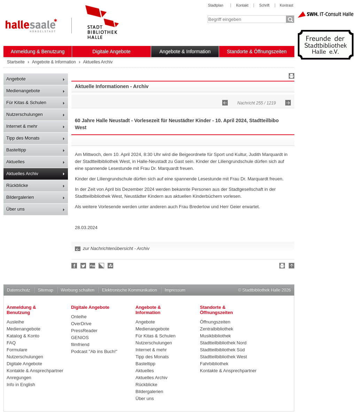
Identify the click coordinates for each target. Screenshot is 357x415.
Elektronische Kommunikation (129, 290)
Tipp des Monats (23, 138)
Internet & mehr (22, 126)
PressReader (84, 330)
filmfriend (80, 344)
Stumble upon (111, 265)
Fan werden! (74, 265)
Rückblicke (17, 185)
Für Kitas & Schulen (26, 102)
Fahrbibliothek (214, 363)
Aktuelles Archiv (22, 173)
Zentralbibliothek (216, 328)
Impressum (175, 290)
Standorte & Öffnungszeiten (257, 51)
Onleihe (79, 316)
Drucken (290, 77)
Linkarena (102, 265)
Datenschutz (18, 290)
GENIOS (80, 337)
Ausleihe (15, 321)
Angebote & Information (185, 51)
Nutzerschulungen (24, 114)
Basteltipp (16, 149)
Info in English (21, 384)
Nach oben (290, 267)
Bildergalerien (20, 197)
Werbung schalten (77, 290)
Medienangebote (23, 90)
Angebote (16, 78)
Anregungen (19, 377)
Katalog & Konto (23, 335)
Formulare (17, 349)
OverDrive (81, 323)
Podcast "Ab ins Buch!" (94, 351)
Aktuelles (15, 161)
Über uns (15, 209)
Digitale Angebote (111, 51)
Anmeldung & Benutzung (38, 51)
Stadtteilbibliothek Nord (223, 342)
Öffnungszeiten (215, 321)
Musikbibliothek (215, 335)
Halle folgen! (83, 265)
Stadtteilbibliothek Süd (222, 349)
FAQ (11, 342)
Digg (93, 265)
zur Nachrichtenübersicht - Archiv (116, 248)
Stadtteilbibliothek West (223, 356)
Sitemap (45, 290)
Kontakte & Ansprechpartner (35, 370)
